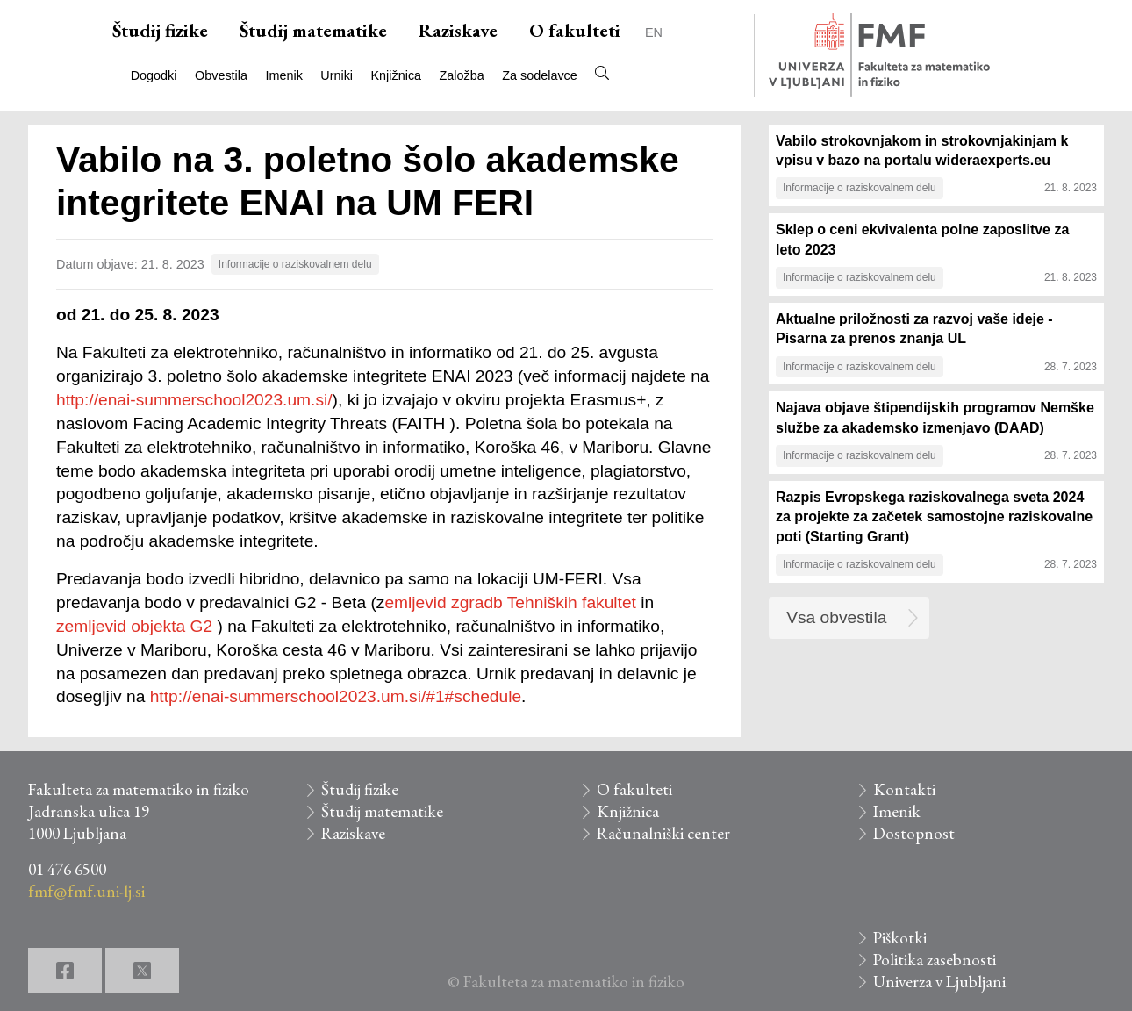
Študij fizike (160, 30)
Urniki (336, 75)
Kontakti (904, 789)
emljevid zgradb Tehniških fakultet (510, 602)
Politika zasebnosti (934, 960)
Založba (462, 75)
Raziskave (458, 30)
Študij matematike (313, 30)
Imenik (283, 75)
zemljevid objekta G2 (136, 626)
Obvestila (221, 75)
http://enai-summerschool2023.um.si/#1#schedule (335, 696)
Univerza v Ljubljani (939, 982)
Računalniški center (663, 833)
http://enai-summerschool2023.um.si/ (194, 400)
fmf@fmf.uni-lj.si (86, 891)
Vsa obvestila (836, 617)
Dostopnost (914, 833)
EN (654, 32)
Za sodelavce (539, 75)
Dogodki (154, 75)
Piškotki (900, 938)
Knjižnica (396, 75)
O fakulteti (574, 30)
